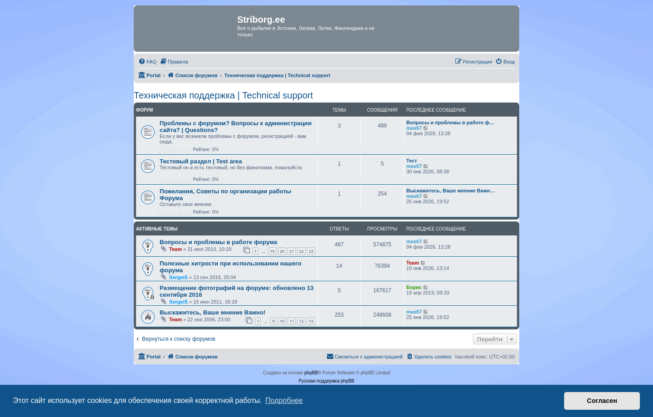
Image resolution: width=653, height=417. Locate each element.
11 (291, 321)
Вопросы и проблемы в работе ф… (450, 122)
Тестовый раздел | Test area (201, 161)
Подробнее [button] (284, 400)
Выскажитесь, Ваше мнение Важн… (450, 190)
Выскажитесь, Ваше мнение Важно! (213, 312)
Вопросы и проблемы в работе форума (218, 242)
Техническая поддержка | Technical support (223, 95)
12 (301, 321)
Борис (414, 287)
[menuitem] (147, 61)
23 (311, 251)
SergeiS (178, 277)
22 (301, 251)
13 (311, 321)
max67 (414, 128)
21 (291, 251)
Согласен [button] (602, 400)
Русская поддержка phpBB (326, 380)
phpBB (311, 372)
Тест (411, 160)
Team (175, 249)
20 (282, 251)
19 (272, 251)
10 (282, 321)
